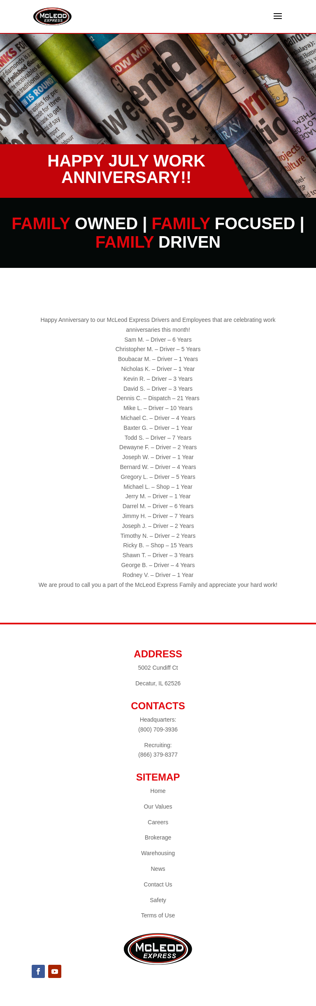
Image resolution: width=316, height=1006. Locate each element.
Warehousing (158, 853)
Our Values (158, 806)
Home (157, 791)
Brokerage (158, 837)
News (158, 868)
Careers (158, 822)
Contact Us (158, 884)
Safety (158, 900)
